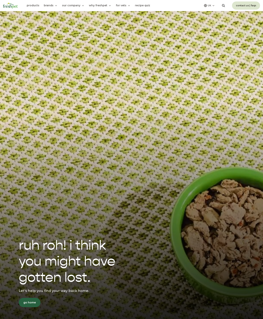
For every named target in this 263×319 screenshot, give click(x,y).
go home (29, 302)
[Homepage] (10, 6)
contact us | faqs (246, 5)
